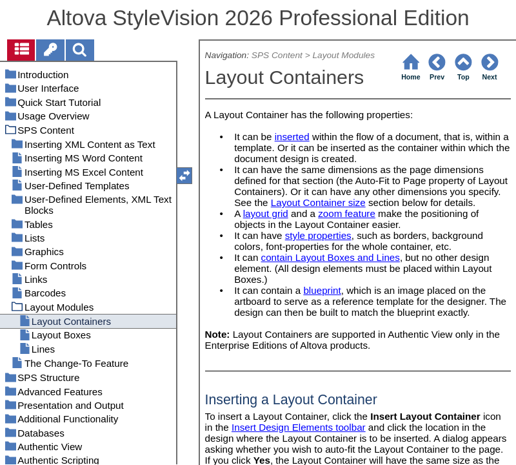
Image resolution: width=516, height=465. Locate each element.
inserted (292, 136)
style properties (318, 235)
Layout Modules (343, 55)
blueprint (322, 290)
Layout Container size (318, 202)
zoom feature (346, 213)
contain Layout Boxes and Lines (330, 257)
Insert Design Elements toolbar (299, 427)
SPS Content (277, 55)
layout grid (265, 213)
